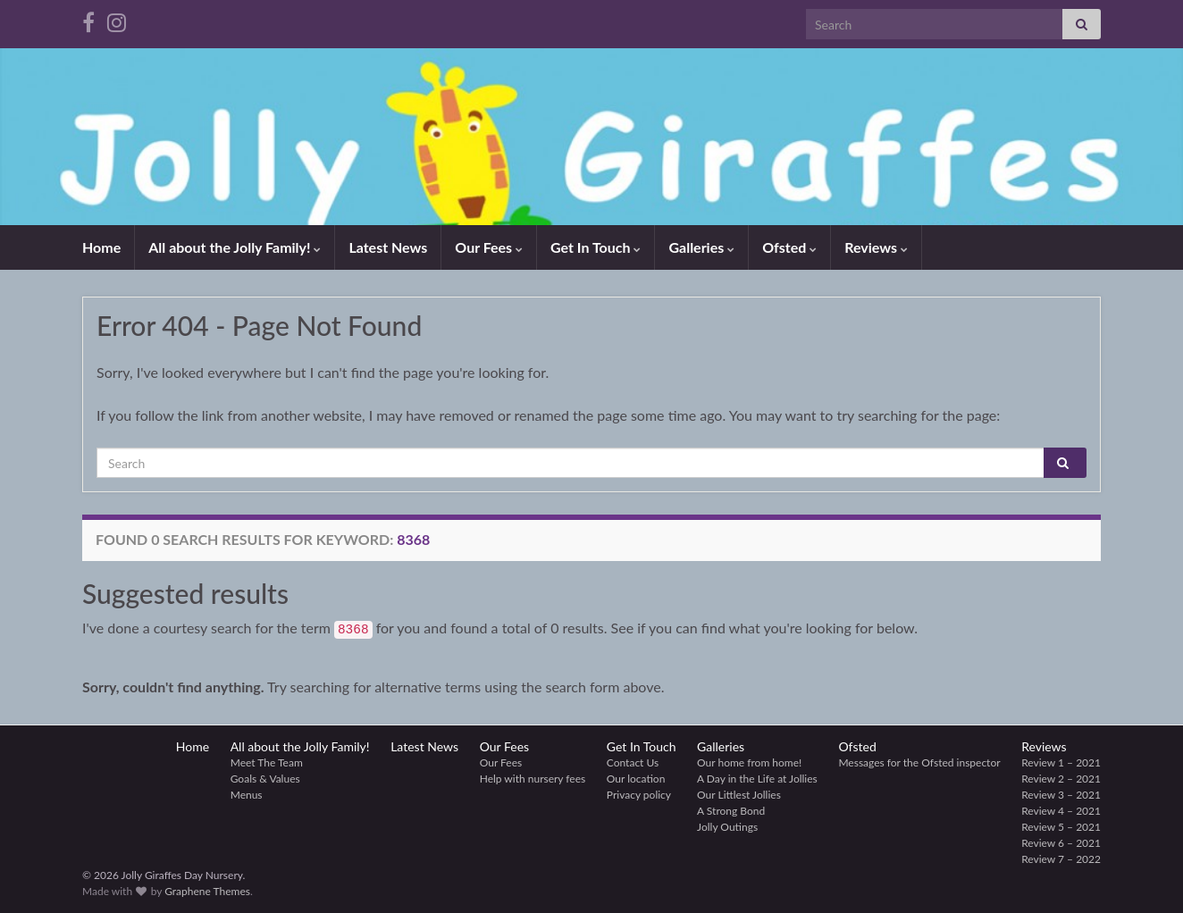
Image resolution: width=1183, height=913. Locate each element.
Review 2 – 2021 (1061, 778)
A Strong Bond (731, 810)
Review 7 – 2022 (1061, 859)
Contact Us (633, 762)
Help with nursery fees (533, 778)
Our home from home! (749, 762)
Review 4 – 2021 (1061, 810)
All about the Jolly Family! (234, 247)
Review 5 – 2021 (1061, 826)
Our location (636, 778)
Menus (247, 794)
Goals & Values (265, 778)
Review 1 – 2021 (1061, 762)
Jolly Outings (727, 826)
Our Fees (489, 247)
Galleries (701, 247)
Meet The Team (267, 762)
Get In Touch (595, 247)
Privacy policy (639, 794)
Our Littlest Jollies (739, 794)
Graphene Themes (207, 891)
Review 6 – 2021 (1061, 843)
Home (101, 247)
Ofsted (789, 247)
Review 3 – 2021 (1061, 794)
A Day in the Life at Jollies (757, 778)
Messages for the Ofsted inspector (919, 762)
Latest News (387, 247)
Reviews (876, 247)
